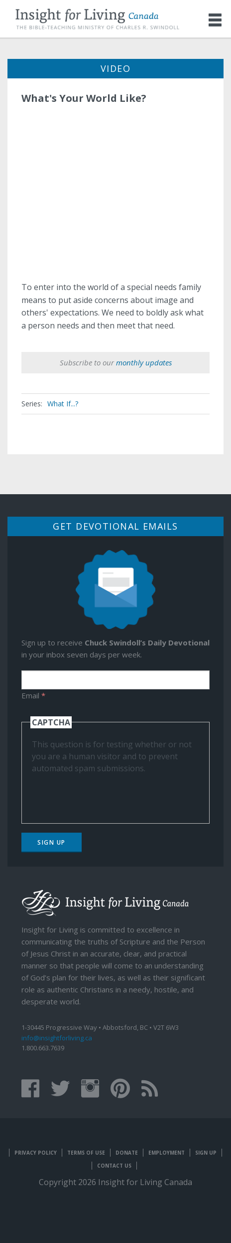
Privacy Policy (35, 1152)
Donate (127, 1152)
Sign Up (51, 842)
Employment (166, 1152)
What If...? (62, 403)
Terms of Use (86, 1152)
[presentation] (107, 793)
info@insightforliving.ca (56, 1037)
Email (33, 695)
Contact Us (114, 1165)
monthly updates (144, 362)
